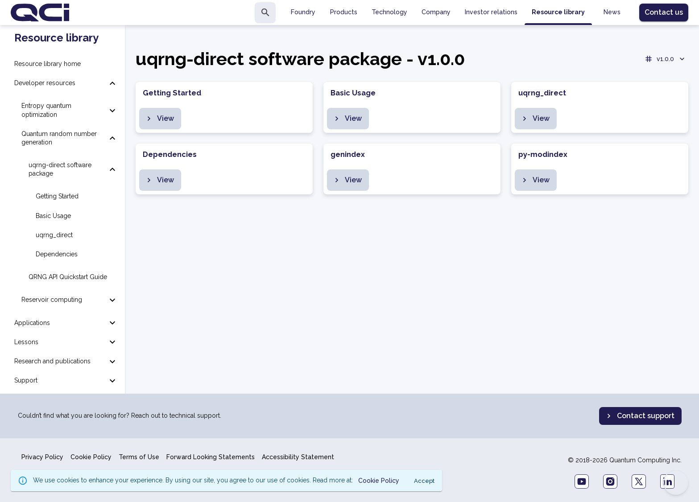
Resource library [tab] (558, 12)
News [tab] (612, 12)
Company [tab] (436, 12)
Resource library (56, 38)
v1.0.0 (665, 58)
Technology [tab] (389, 12)
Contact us (664, 12)
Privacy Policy (42, 457)
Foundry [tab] (303, 12)
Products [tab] (343, 12)
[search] (265, 12)
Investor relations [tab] (491, 12)
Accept (424, 480)
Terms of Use (139, 457)
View (159, 118)
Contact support (639, 415)
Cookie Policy (91, 457)
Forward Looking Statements (210, 457)
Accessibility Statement (298, 457)
